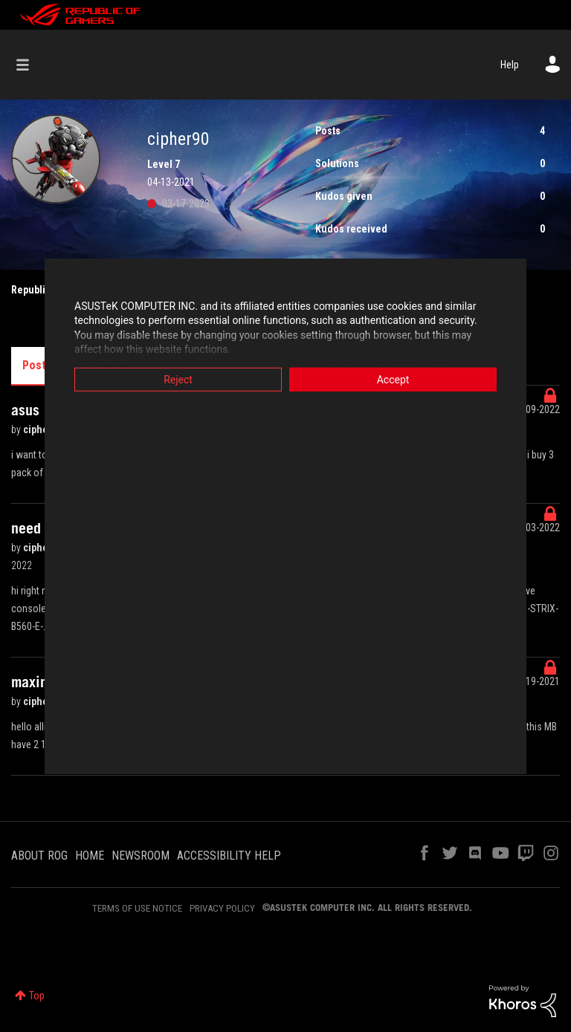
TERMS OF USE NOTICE (137, 908)
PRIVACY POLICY (222, 908)
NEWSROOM (141, 855)
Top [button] (37, 996)
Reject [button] (178, 379)
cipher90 (44, 429)
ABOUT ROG (39, 855)
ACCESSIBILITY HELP (229, 855)
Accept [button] (393, 379)
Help (509, 65)
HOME (89, 855)
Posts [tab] (37, 365)
